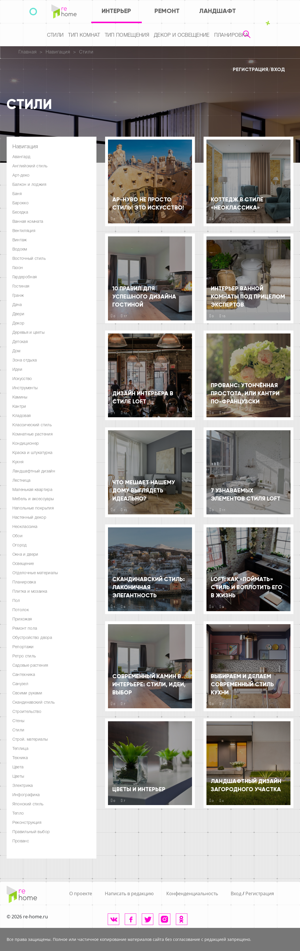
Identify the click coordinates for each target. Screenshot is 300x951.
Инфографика (26, 795)
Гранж (18, 296)
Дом (16, 351)
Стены (18, 721)
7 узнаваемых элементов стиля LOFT (245, 494)
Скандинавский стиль (33, 703)
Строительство (27, 712)
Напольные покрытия (33, 508)
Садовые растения (30, 666)
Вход (278, 69)
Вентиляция (24, 231)
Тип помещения (127, 35)
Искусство (22, 379)
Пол (16, 601)
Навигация (58, 52)
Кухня (18, 462)
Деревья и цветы (28, 333)
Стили (55, 35)
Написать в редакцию (129, 893)
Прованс (20, 841)
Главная (27, 52)
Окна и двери (25, 555)
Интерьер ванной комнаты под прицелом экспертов (248, 296)
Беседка (20, 212)
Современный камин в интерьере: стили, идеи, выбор (149, 684)
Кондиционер (25, 444)
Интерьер (116, 11)
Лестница (21, 481)
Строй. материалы (30, 739)
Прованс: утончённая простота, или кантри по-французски (245, 393)
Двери (18, 314)
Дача (17, 305)
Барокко (20, 203)
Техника (20, 758)
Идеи (17, 370)
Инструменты (25, 388)
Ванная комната (27, 222)
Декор (18, 323)
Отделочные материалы (35, 573)
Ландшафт (217, 11)
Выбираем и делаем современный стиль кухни (242, 684)
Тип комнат (84, 35)
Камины (19, 397)
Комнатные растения (32, 434)
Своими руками (27, 693)
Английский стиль (30, 166)
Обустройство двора (32, 638)
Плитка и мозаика (29, 592)
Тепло (18, 813)
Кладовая (21, 416)
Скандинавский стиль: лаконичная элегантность (148, 587)
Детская (20, 342)
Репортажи (23, 647)
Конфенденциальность (192, 893)
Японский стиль (28, 804)
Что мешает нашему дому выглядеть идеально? (143, 490)
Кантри (19, 407)
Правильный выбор (31, 832)
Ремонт (167, 11)
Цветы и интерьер (138, 789)
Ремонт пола (24, 629)
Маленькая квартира (32, 490)
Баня (17, 194)
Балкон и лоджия (29, 185)
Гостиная (20, 286)
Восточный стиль (29, 259)
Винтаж (19, 240)
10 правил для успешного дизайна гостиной (144, 296)
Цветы (18, 776)
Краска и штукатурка (32, 453)
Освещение (23, 564)
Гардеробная (24, 277)
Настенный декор (29, 518)
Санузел (20, 684)
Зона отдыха (24, 360)
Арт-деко (21, 175)
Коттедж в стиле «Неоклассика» (237, 203)
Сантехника (23, 675)
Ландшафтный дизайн (33, 471)
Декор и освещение (182, 35)
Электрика (22, 786)
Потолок (20, 610)
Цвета (18, 767)
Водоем (19, 249)
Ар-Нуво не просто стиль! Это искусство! (148, 203)
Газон (17, 268)
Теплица (20, 749)
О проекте (80, 893)
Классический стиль (32, 425)
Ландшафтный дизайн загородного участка (246, 785)
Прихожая (22, 619)
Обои (17, 536)
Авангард (21, 157)
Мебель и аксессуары (33, 499)
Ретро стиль (24, 656)
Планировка (231, 35)
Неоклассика (25, 527)
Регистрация (250, 69)
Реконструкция (27, 823)
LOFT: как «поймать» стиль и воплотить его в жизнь (246, 587)
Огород (19, 545)
